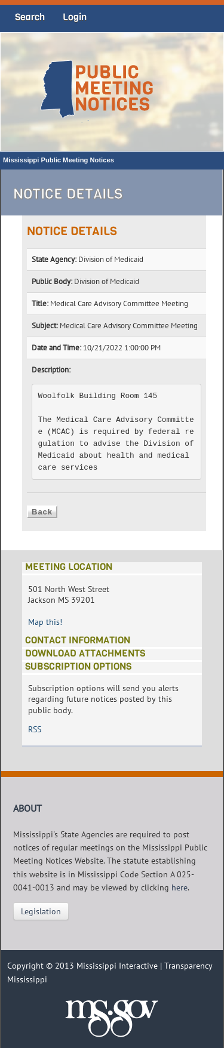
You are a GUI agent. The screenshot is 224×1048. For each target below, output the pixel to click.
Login (75, 17)
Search (30, 17)
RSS (34, 729)
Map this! (45, 622)
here (179, 887)
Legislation (41, 911)
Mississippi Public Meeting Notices (58, 160)
